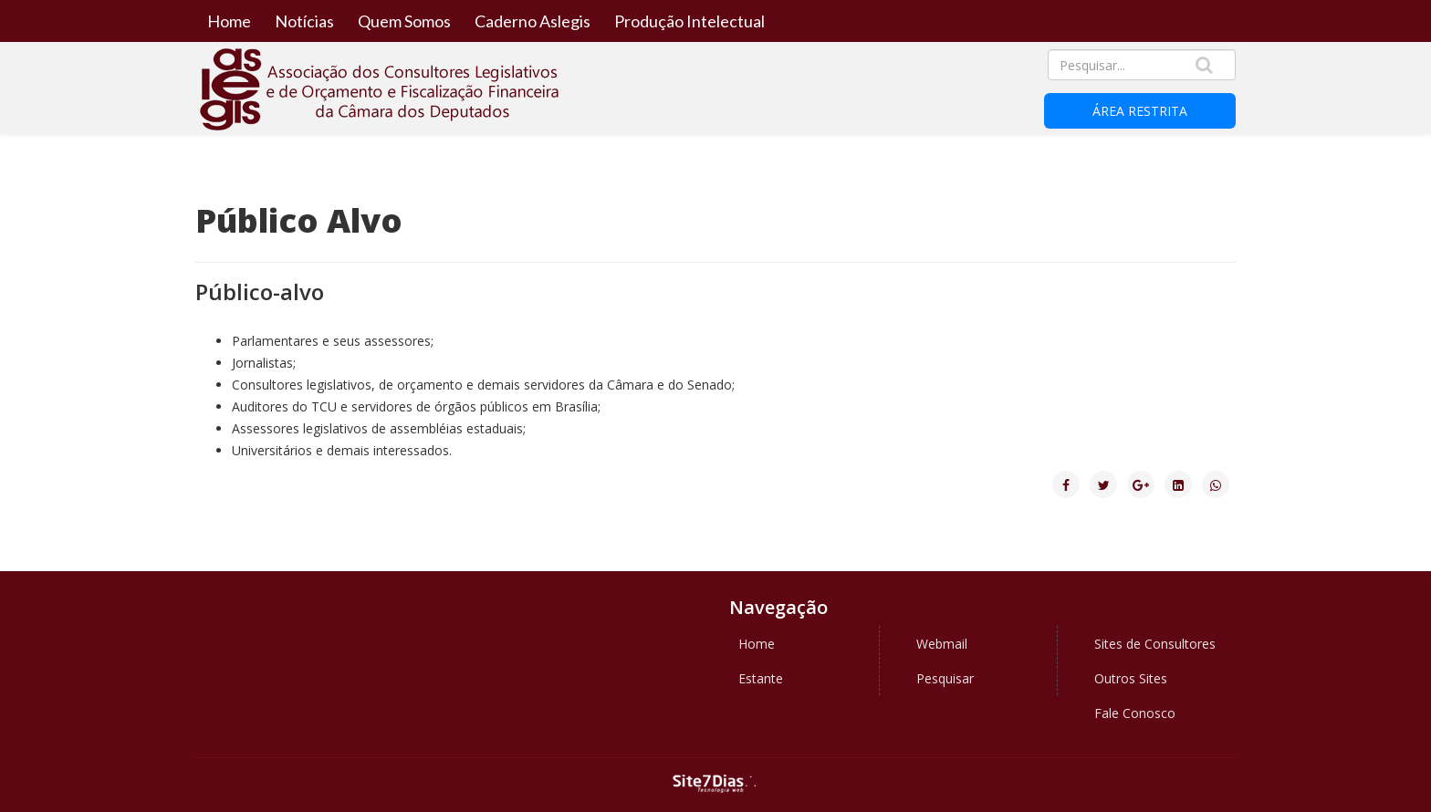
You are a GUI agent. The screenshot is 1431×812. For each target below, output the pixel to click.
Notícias (304, 21)
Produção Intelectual (689, 21)
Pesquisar (945, 678)
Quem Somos (404, 21)
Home (229, 21)
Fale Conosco (1134, 713)
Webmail (941, 643)
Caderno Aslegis (532, 21)
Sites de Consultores (1155, 643)
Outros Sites (1130, 678)
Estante (760, 678)
